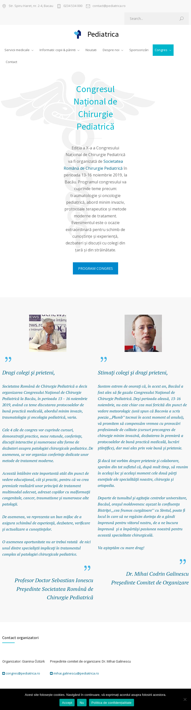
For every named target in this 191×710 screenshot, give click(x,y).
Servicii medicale (17, 50)
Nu (82, 703)
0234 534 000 (72, 6)
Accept (67, 703)
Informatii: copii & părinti (58, 50)
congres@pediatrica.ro (23, 673)
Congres (161, 50)
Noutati (91, 50)
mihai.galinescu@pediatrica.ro (76, 673)
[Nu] (184, 699)
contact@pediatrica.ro (109, 6)
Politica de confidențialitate (112, 703)
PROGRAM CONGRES (95, 268)
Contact (11, 62)
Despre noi (111, 50)
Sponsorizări (138, 50)
